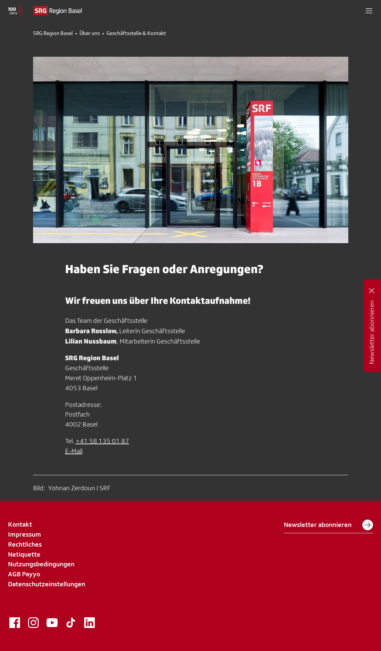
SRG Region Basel (53, 33)
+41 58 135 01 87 (102, 441)
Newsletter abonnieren (328, 525)
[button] (369, 11)
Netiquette (24, 554)
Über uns (89, 33)
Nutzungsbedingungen (41, 564)
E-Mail (73, 451)
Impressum (24, 534)
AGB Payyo (24, 574)
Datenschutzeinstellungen (46, 584)
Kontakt (20, 524)
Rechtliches (25, 544)
